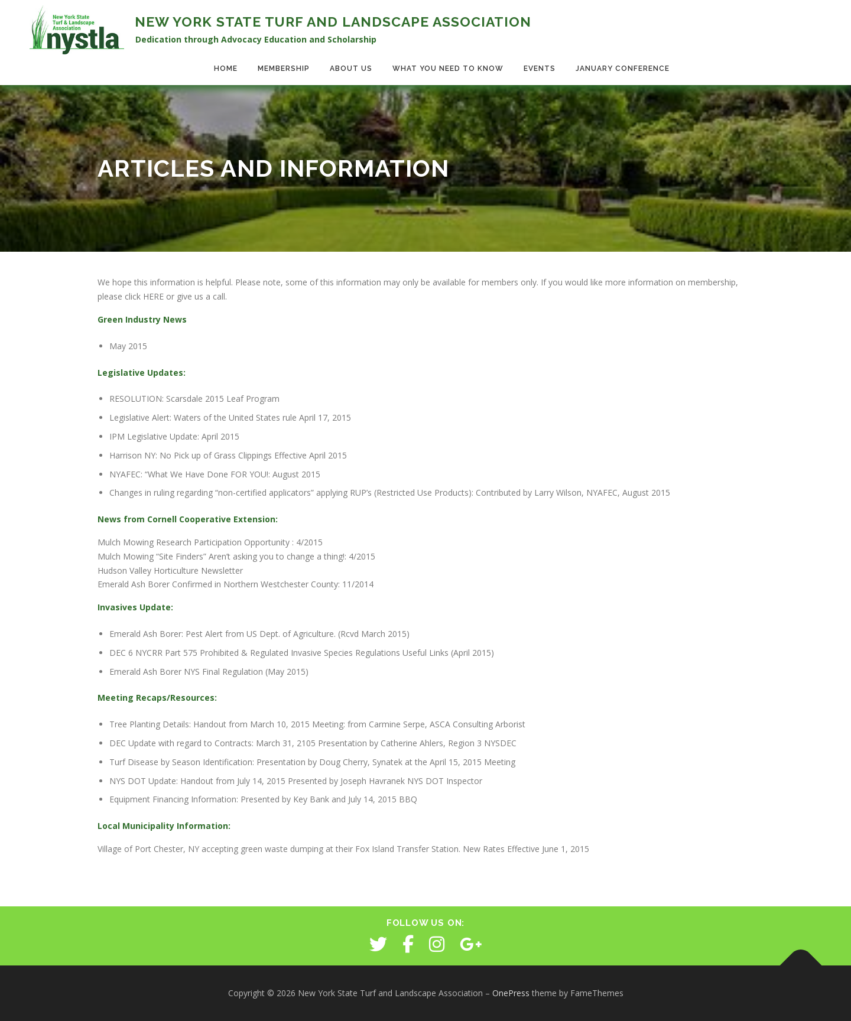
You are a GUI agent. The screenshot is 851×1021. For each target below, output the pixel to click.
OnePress (511, 993)
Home (226, 68)
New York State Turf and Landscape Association (333, 22)
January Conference (623, 68)
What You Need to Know (448, 68)
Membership (284, 68)
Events (540, 68)
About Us (351, 68)
